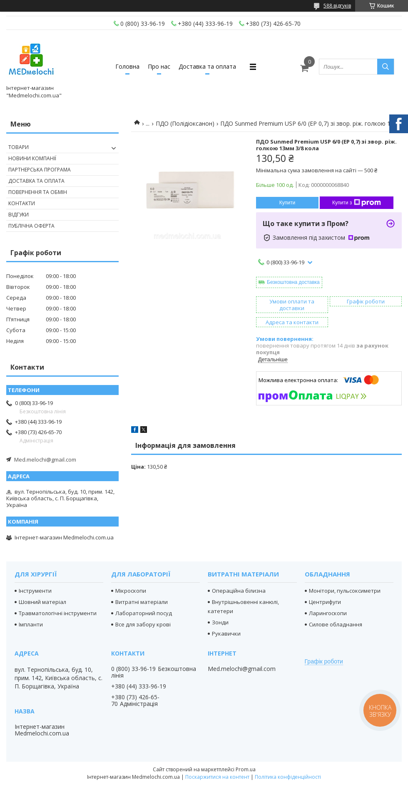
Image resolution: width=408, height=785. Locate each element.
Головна (127, 66)
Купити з (356, 202)
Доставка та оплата (207, 66)
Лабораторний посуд (143, 613)
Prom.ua (246, 769)
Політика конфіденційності (288, 776)
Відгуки (18, 214)
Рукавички (226, 633)
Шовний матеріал (42, 602)
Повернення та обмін (37, 192)
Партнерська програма (39, 169)
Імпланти (31, 624)
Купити (287, 203)
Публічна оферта (31, 225)
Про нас (159, 66)
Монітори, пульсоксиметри (345, 590)
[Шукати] (385, 67)
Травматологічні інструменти (58, 613)
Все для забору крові (143, 624)
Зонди (220, 622)
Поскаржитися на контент (217, 776)
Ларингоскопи (328, 613)
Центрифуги (325, 602)
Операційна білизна (239, 590)
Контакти (21, 203)
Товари (18, 147)
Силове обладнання (335, 624)
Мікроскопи (130, 590)
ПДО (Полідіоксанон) (185, 123)
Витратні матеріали (141, 602)
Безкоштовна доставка (293, 282)
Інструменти (35, 590)
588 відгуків (337, 5)
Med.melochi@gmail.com (45, 459)
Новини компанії (32, 158)
